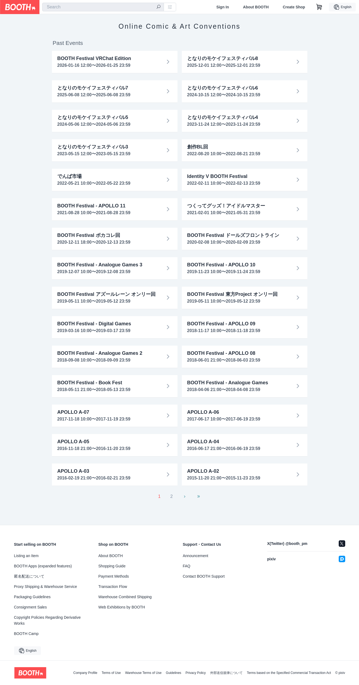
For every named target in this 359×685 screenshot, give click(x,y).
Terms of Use (111, 672)
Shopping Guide (112, 566)
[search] (158, 7)
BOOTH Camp (26, 633)
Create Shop (294, 7)
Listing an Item (26, 556)
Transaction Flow (112, 586)
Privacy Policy (196, 672)
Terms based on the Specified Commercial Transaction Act (289, 672)
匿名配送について (29, 576)
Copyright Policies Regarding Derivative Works (47, 620)
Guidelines (173, 672)
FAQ (186, 566)
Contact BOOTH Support (204, 576)
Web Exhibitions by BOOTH (121, 607)
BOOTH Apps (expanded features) (43, 566)
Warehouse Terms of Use (143, 672)
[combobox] (103, 7)
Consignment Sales (30, 607)
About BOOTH (256, 7)
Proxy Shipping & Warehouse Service (45, 586)
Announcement (195, 556)
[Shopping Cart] (319, 7)
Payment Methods (113, 576)
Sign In (222, 7)
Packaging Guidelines (32, 597)
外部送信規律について (226, 672)
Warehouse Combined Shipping (125, 597)
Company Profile (85, 672)
